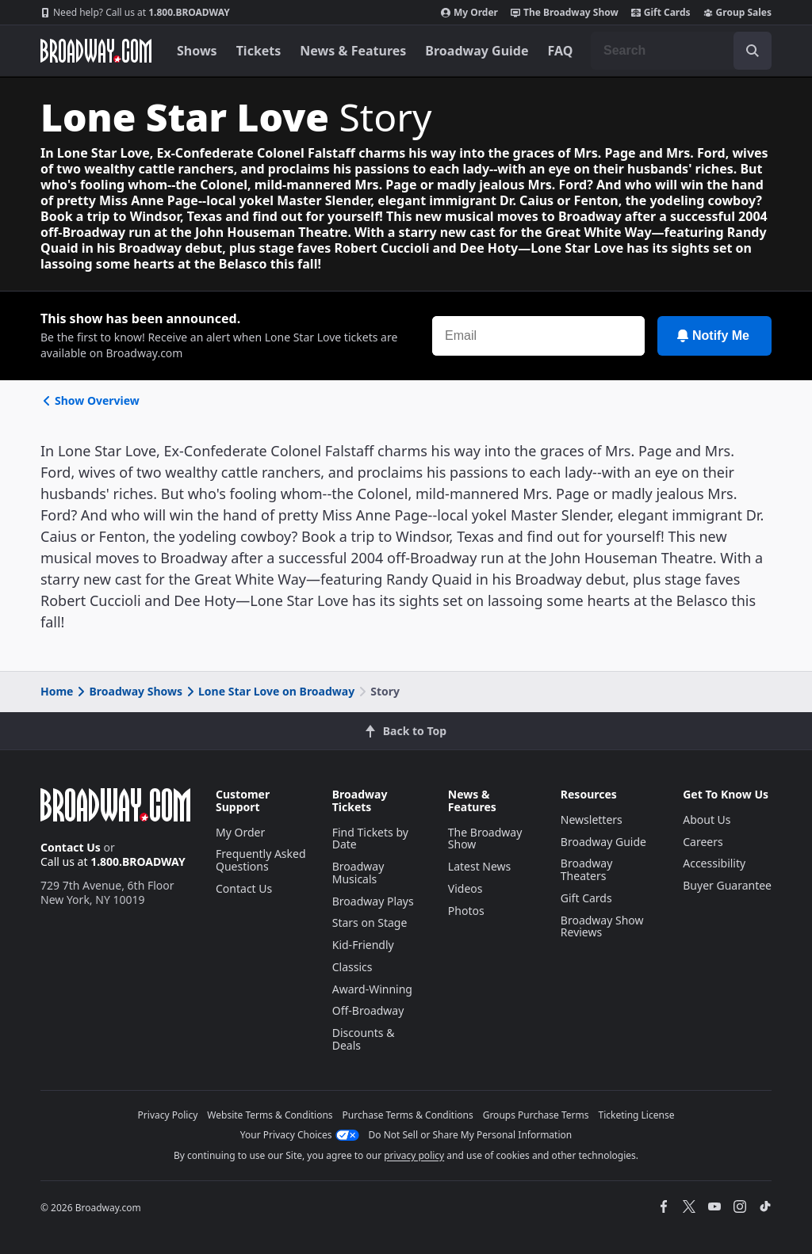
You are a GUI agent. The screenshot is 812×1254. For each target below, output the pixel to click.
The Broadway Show (565, 12)
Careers (702, 841)
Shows (197, 50)
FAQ (560, 50)
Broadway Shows (128, 691)
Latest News (479, 866)
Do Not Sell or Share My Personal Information (471, 1135)
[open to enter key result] (752, 51)
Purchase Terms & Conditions (408, 1115)
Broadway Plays (373, 901)
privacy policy (414, 1155)
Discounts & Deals (363, 1039)
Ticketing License (637, 1115)
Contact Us (70, 847)
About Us (706, 819)
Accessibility (714, 863)
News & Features (353, 50)
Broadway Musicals (358, 872)
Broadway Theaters (587, 869)
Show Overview (90, 400)
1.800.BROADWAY (135, 12)
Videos (465, 888)
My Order (469, 12)
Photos (466, 910)
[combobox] (681, 51)
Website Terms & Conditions (269, 1115)
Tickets (259, 50)
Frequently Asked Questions (261, 860)
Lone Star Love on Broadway (269, 691)
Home (56, 691)
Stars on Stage (370, 922)
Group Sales (737, 12)
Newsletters (591, 819)
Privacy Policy (168, 1115)
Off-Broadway (368, 1010)
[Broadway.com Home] (95, 51)
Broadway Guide (476, 50)
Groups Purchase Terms (536, 1115)
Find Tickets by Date (370, 838)
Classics (352, 966)
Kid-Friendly (363, 944)
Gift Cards (661, 12)
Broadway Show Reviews (602, 926)
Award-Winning (372, 989)
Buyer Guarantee (727, 885)
